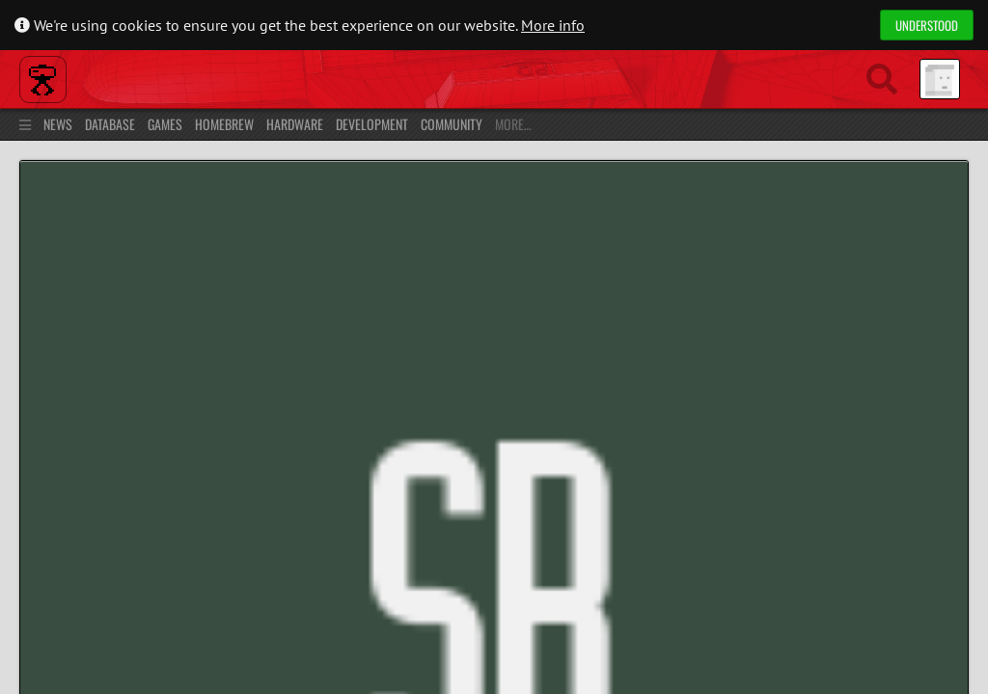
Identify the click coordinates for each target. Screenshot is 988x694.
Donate (940, 581)
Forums (381, 337)
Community (447, 124)
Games (160, 124)
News (53, 124)
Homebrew (219, 124)
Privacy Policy (103, 650)
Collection (199, 337)
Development (367, 124)
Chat (316, 337)
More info (553, 25)
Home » (101, 188)
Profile (43, 337)
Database (105, 124)
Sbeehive (136, 220)
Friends (265, 337)
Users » (231, 188)
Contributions (117, 337)
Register (940, 124)
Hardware (289, 124)
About (32, 650)
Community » (171, 188)
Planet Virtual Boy (184, 77)
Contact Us (187, 650)
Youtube (764, 581)
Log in (887, 124)
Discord (857, 581)
